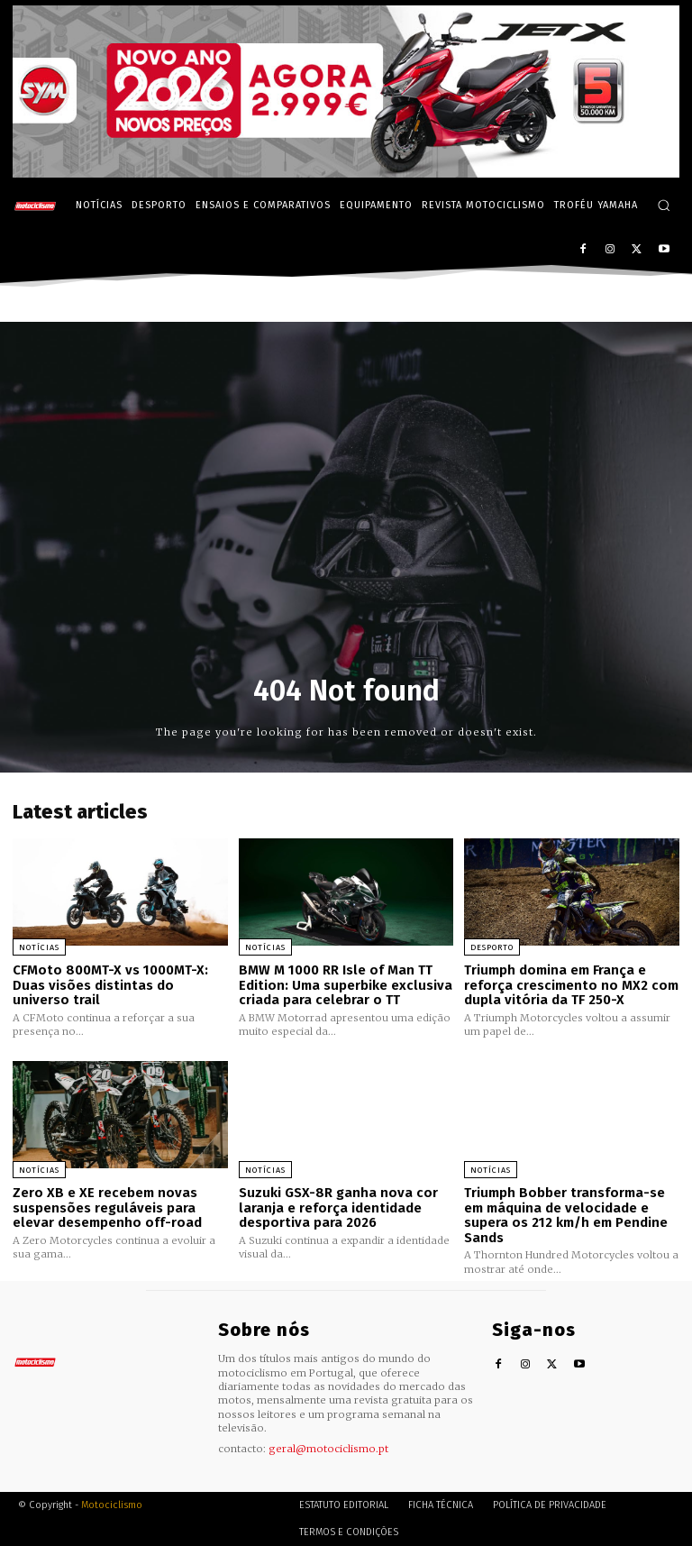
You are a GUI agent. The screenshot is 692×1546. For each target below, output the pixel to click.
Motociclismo (111, 1505)
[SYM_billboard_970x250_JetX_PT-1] (346, 173)
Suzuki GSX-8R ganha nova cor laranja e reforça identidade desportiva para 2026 (338, 1207)
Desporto (492, 947)
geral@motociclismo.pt (328, 1448)
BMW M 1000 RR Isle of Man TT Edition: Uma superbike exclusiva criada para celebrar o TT (345, 985)
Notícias (39, 947)
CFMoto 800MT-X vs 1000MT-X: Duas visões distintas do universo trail (110, 985)
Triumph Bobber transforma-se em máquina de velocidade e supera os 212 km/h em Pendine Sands (566, 1215)
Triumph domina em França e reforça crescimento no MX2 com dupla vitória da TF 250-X (571, 985)
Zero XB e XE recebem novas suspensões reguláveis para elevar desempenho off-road (107, 1207)
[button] (663, 205)
